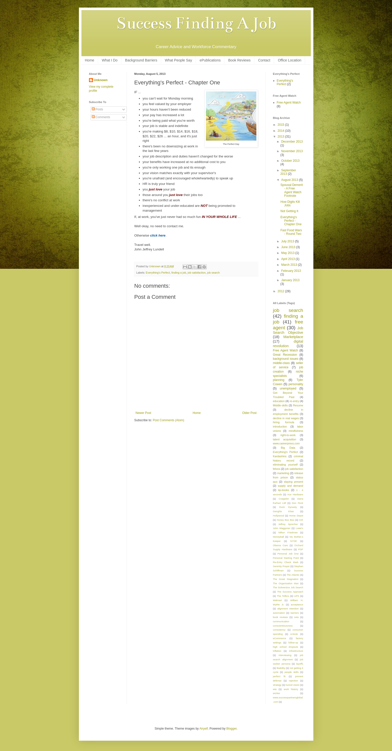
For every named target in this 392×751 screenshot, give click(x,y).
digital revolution (288, 343)
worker (276, 693)
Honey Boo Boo (285, 519)
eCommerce (279, 638)
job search (213, 272)
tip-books (283, 490)
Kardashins (280, 456)
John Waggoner (281, 528)
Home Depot (296, 515)
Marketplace (293, 337)
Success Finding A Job (196, 23)
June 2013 (288, 247)
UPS (296, 596)
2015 (281, 124)
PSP (300, 549)
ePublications (210, 60)
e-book (294, 634)
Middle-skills (280, 405)
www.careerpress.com (286, 443)
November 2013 (292, 151)
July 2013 (288, 241)
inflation (277, 650)
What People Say (178, 60)
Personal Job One (288, 553)
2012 (281, 291)
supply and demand (290, 485)
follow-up (293, 642)
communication (281, 621)
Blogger (231, 728)
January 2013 (290, 280)
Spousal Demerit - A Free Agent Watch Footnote (291, 190)
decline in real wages (286, 418)
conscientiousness (283, 625)
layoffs (299, 663)
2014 (281, 131)
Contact (264, 60)
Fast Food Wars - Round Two (291, 232)
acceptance (297, 604)
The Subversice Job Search (288, 587)
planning (278, 380)
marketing (283, 473)
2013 (281, 136)
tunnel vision (292, 684)
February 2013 (291, 271)
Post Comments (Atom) (168, 420)
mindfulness (296, 430)
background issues (285, 359)
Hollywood (278, 515)
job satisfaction (196, 272)
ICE (301, 519)
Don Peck (297, 503)
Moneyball (278, 536)
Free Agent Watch (289, 102)
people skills (292, 672)
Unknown (101, 80)
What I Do (109, 60)
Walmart (277, 600)
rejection (293, 680)
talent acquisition (284, 439)
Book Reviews (239, 60)
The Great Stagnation (285, 579)
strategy (277, 684)
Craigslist (284, 498)
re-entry (294, 401)
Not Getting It (289, 211)
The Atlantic (293, 574)
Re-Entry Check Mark (285, 562)
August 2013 (290, 180)
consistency (279, 629)
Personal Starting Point (286, 558)
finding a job (178, 272)
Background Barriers (141, 60)
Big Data (288, 447)
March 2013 (289, 265)
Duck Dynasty (288, 507)
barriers (295, 612)
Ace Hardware (295, 494)
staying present (293, 481)
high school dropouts (285, 646)
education (279, 401)
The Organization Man (286, 583)
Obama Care (280, 545)
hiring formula (283, 422)
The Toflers (283, 596)
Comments (101, 117)
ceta (296, 617)
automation (279, 612)
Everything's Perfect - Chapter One (290, 220)
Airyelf (203, 728)
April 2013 (288, 259)
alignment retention (288, 608)
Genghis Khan (283, 511)
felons (276, 468)
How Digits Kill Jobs (290, 203)
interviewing (285, 655)
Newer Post (143, 413)
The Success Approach (290, 591)
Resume (298, 405)
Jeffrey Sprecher (288, 524)
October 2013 (290, 160)
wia (275, 689)
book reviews (280, 617)
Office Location (289, 60)
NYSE (293, 541)
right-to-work (288, 435)
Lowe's (299, 528)
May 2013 (288, 253)
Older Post (249, 413)
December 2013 (292, 141)
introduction (280, 426)
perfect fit (279, 676)
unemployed (288, 388)
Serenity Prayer (281, 566)
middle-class (281, 363)
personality (295, 384)
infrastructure (296, 650)
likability (281, 668)
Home (89, 60)
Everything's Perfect (158, 272)
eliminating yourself (285, 464)
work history (291, 689)
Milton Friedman (287, 532)
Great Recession (285, 354)
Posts (97, 109)
